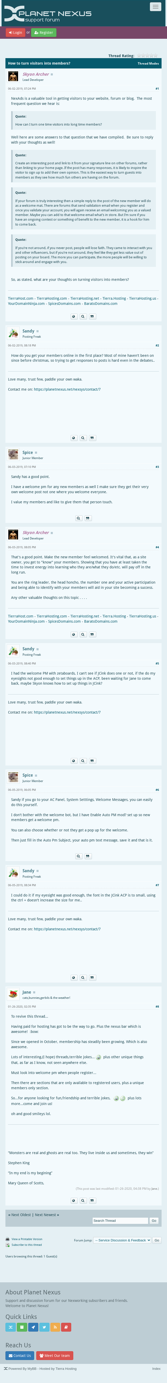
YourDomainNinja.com (26, 303)
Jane (154, 1188)
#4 (157, 547)
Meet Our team (55, 1355)
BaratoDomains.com (101, 303)
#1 (157, 88)
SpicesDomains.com (64, 303)
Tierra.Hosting (114, 298)
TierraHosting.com (52, 298)
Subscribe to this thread (27, 1245)
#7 (157, 885)
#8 (157, 1006)
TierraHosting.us (142, 298)
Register (43, 32)
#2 (157, 345)
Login (15, 32)
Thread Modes (148, 63)
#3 (157, 467)
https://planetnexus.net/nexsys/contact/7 (67, 389)
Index (156, 1369)
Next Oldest (21, 1214)
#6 (157, 790)
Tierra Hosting (65, 1369)
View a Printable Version (27, 1239)
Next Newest (45, 1214)
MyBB (32, 1369)
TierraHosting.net (84, 298)
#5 (157, 663)
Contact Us (20, 1355)
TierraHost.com (20, 298)
